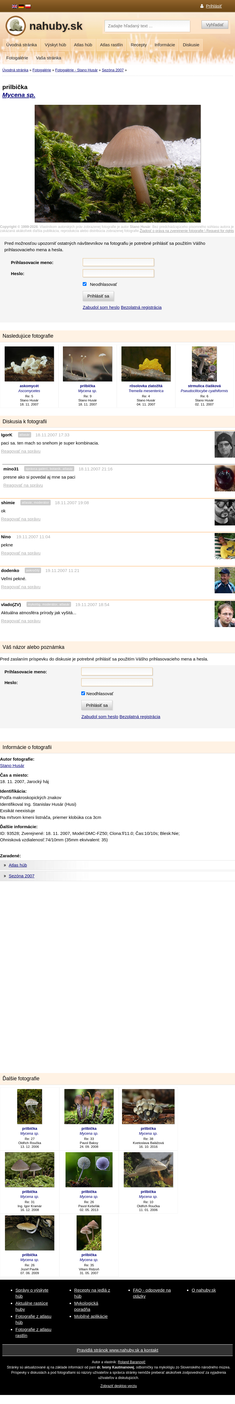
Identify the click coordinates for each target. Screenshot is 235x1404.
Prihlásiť (214, 5)
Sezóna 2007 (113, 70)
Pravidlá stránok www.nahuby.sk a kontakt (117, 1350)
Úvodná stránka (21, 44)
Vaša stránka (48, 57)
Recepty (139, 44)
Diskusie (191, 44)
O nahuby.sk (204, 1290)
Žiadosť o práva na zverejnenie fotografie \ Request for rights (187, 231)
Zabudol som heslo (101, 307)
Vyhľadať (215, 24)
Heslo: (17, 273)
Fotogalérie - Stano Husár (76, 70)
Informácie (165, 44)
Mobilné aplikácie (91, 1316)
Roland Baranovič (132, 1362)
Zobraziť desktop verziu (118, 1386)
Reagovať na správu (21, 451)
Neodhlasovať (103, 284)
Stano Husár (12, 765)
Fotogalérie (17, 57)
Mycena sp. (18, 94)
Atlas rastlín (111, 44)
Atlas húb (83, 44)
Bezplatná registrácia (141, 307)
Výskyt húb (55, 44)
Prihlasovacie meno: (32, 262)
